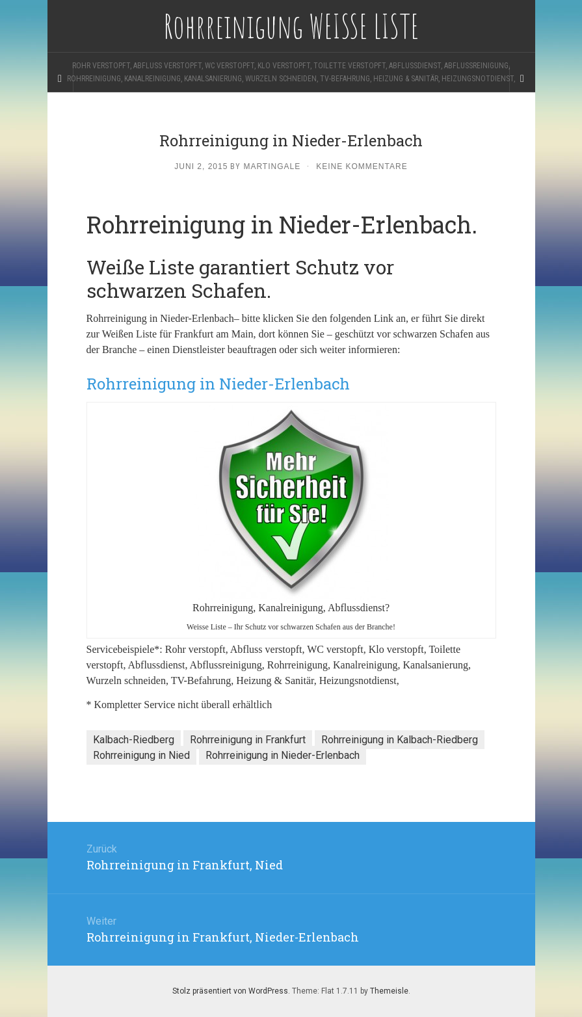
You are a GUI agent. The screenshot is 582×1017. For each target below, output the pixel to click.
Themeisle (389, 991)
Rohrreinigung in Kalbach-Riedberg (399, 739)
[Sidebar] (60, 79)
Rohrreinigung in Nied (141, 755)
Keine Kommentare (361, 166)
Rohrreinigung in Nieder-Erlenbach (282, 755)
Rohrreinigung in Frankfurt (248, 739)
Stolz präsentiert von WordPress (230, 991)
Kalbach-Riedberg (133, 739)
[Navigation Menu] (522, 79)
